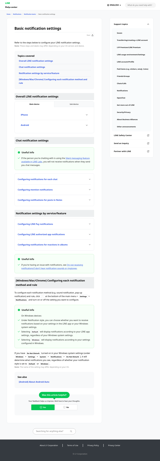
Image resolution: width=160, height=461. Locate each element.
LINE (7, 3)
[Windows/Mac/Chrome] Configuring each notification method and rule (53, 81)
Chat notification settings (32, 67)
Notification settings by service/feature (39, 73)
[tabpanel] (54, 120)
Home (9, 14)
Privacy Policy (93, 445)
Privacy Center (114, 445)
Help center (11, 7)
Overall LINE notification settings (36, 60)
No (66, 407)
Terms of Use (72, 445)
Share (90, 35)
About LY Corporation (49, 445)
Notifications (17, 14)
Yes (43, 407)
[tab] (34, 104)
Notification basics (30, 14)
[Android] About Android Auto (34, 381)
